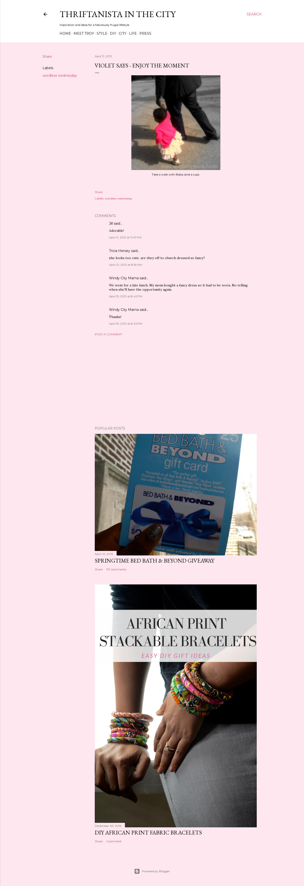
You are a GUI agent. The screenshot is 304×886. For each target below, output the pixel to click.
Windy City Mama (124, 278)
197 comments (116, 569)
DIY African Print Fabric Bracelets (148, 832)
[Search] (254, 14)
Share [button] (47, 56)
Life (133, 33)
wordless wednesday (60, 75)
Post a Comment (108, 334)
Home (65, 33)
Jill (111, 223)
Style (102, 33)
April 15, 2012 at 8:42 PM (125, 296)
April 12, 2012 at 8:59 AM (125, 264)
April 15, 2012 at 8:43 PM (125, 323)
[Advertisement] (176, 381)
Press (145, 33)
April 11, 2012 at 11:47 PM (125, 237)
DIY (113, 33)
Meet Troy (84, 33)
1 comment (114, 841)
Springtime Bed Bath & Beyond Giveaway (154, 560)
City (122, 33)
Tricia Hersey (119, 251)
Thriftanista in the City (118, 14)
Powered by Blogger (152, 871)
